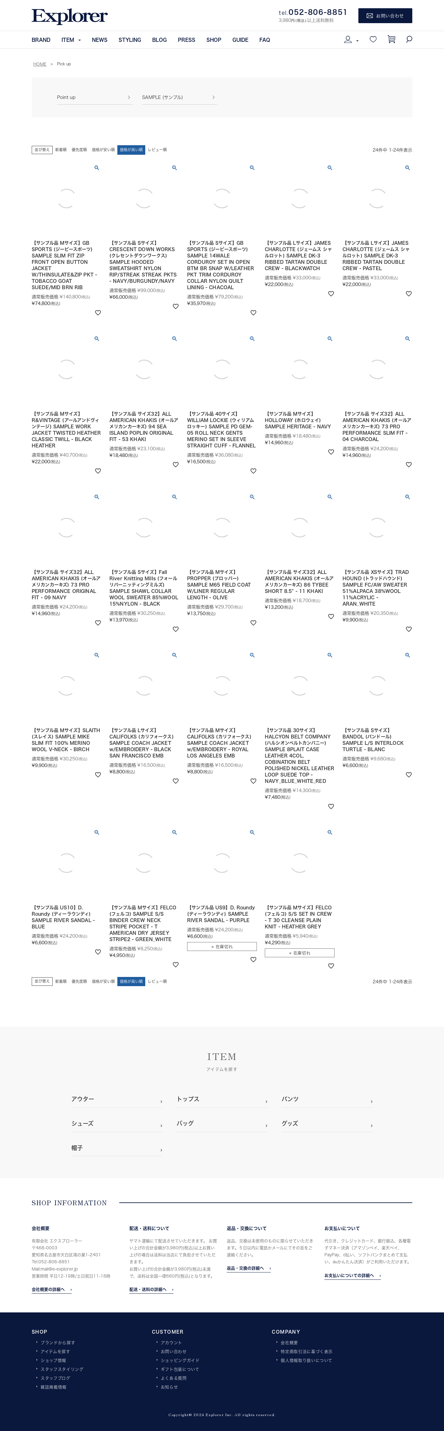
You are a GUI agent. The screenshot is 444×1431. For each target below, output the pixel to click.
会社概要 (289, 1343)
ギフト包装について (180, 1369)
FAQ (264, 39)
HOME (40, 64)
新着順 (61, 149)
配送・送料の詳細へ (147, 1289)
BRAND (41, 39)
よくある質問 (174, 1378)
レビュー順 (157, 149)
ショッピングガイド (180, 1360)
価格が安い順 (103, 149)
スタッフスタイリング (62, 1369)
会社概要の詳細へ (48, 1289)
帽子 (77, 1148)
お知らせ (169, 1387)
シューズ (82, 1123)
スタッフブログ (55, 1378)
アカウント (171, 1343)
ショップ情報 (53, 1360)
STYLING (130, 39)
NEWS (100, 39)
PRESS (186, 39)
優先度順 (79, 149)
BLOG (159, 39)
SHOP (213, 39)
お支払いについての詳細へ (349, 1275)
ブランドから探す (58, 1343)
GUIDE (240, 39)
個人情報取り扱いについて (306, 1360)
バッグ (185, 1123)
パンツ (290, 1099)
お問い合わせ (174, 1352)
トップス (188, 1099)
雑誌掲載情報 (54, 1387)
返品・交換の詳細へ (245, 1268)
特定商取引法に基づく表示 (307, 1352)
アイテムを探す (55, 1352)
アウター (82, 1099)
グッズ (290, 1123)
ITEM (68, 39)
